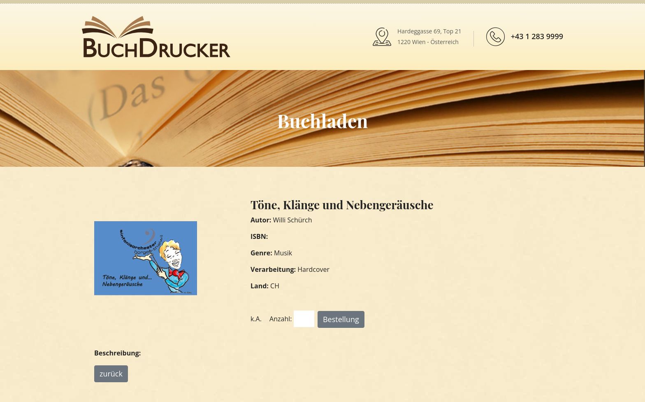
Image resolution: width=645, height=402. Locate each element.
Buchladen (322, 120)
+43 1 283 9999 (537, 36)
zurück (111, 374)
